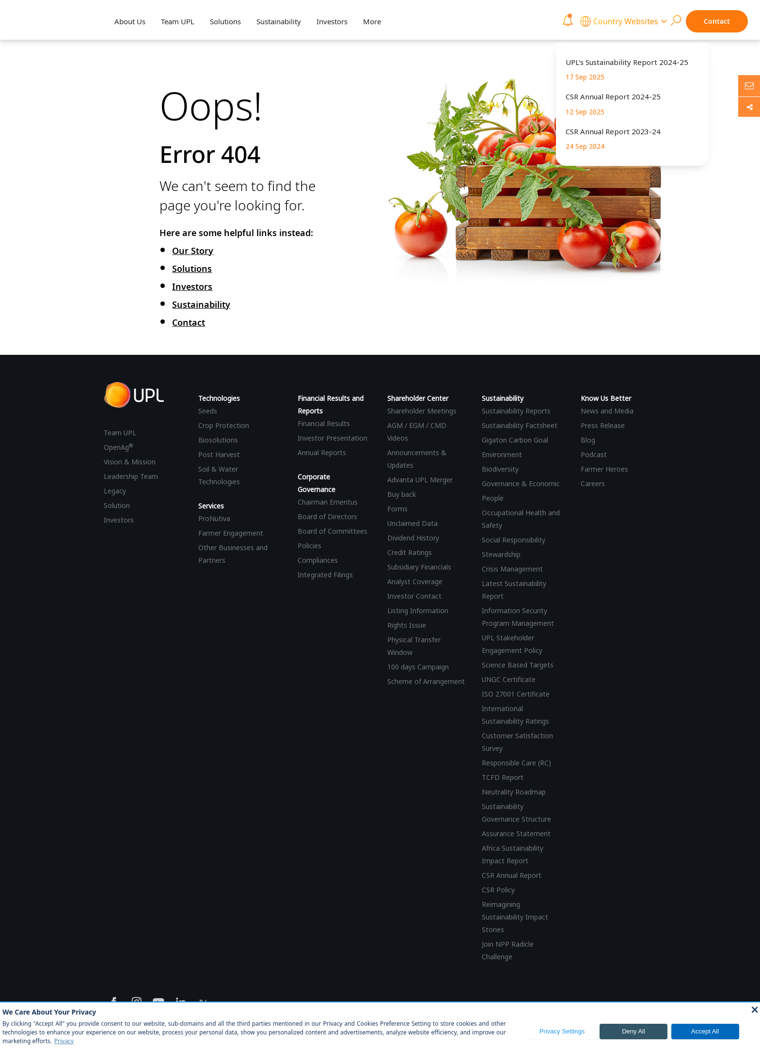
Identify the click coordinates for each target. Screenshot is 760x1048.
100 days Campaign (418, 666)
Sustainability (278, 21)
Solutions (225, 21)
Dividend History (413, 537)
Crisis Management (512, 568)
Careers (593, 483)
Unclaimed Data (412, 523)
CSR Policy (498, 889)
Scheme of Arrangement (426, 681)
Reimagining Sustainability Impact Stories (515, 917)
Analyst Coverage (415, 581)
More (372, 21)
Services (211, 505)
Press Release (603, 425)
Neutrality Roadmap (514, 791)
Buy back (401, 494)
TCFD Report (502, 777)
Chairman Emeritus (328, 502)
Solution (117, 505)
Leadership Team (131, 476)
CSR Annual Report (511, 875)
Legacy (115, 490)
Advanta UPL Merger (420, 479)
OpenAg (118, 447)
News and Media (607, 410)
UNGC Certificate (509, 679)
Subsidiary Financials (419, 567)
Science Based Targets (518, 664)
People (493, 498)
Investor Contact (414, 596)
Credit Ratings (409, 552)
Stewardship (501, 554)
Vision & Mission (130, 461)
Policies (309, 545)
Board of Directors (327, 516)
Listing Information (417, 610)
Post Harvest (219, 454)
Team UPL (177, 21)
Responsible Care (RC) (516, 762)
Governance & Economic (521, 483)
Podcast (594, 454)
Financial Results (324, 423)
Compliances (318, 560)
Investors (332, 21)
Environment (502, 454)
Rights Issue (406, 625)
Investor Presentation (332, 438)
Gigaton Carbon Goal (515, 440)
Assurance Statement (516, 833)
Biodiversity (500, 469)
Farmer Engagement (230, 533)
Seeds (207, 410)
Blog (588, 440)
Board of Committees (332, 531)
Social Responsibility (513, 539)
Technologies (219, 398)
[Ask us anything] (749, 85)
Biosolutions (218, 440)
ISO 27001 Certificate (516, 694)
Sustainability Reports (516, 410)
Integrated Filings (325, 574)
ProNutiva (214, 518)
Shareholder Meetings (422, 410)
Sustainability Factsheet (519, 425)
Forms (397, 508)
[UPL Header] (47, 21)
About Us (129, 21)
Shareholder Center (417, 398)
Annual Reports (322, 452)
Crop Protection (223, 425)
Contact (717, 21)
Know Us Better (606, 398)
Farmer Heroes (604, 469)
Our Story (192, 250)
